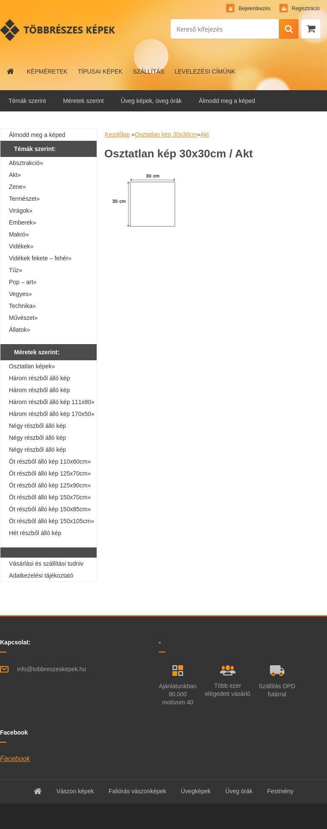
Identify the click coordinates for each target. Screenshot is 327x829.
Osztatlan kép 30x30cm (166, 134)
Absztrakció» (26, 163)
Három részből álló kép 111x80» (52, 402)
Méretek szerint (83, 100)
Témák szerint (27, 100)
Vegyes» (20, 294)
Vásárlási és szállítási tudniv (46, 563)
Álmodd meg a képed (227, 100)
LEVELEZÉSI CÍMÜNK (205, 71)
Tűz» (15, 270)
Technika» (22, 305)
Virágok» (20, 210)
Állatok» (19, 329)
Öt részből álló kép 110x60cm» (50, 461)
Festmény (280, 791)
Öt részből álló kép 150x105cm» (51, 521)
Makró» (19, 234)
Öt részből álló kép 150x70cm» (50, 497)
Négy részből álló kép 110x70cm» (37, 439)
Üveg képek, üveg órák (151, 100)
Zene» (17, 186)
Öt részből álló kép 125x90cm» (50, 485)
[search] (288, 29)
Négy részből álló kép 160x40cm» (37, 427)
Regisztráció (305, 8)
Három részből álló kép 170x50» (52, 413)
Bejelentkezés (254, 8)
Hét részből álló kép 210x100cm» (35, 534)
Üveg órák (238, 791)
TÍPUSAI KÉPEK (100, 71)
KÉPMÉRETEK (47, 71)
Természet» (24, 198)
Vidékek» (21, 246)
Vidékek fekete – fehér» (40, 258)
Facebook (15, 758)
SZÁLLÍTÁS (148, 71)
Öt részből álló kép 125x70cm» (50, 473)
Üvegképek (196, 791)
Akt (204, 134)
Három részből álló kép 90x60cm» (39, 391)
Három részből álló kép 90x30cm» (39, 379)
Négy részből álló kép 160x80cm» (37, 451)
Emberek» (22, 222)
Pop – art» (23, 282)
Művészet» (23, 317)
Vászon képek (75, 791)
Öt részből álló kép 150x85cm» (50, 509)
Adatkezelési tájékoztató (41, 575)
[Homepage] (10, 71)
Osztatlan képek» (32, 366)
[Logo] (58, 30)
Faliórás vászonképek (137, 791)
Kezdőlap (117, 134)
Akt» (15, 174)
